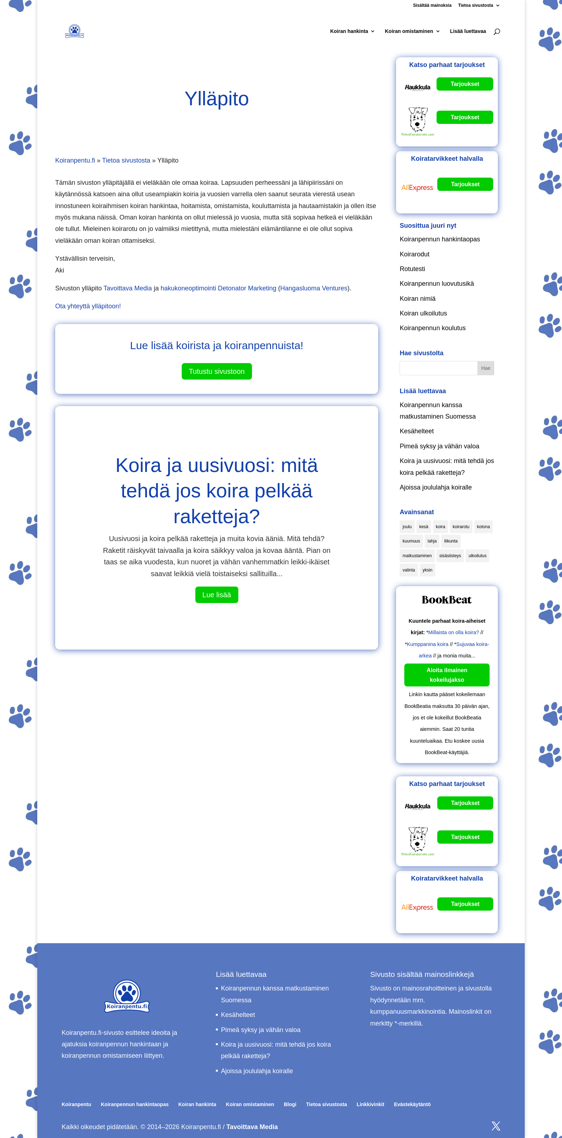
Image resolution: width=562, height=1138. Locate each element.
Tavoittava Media (128, 288)
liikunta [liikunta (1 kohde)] (450, 541)
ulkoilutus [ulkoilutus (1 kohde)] (477, 555)
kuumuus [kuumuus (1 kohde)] (411, 541)
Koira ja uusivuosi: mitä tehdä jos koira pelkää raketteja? (216, 490)
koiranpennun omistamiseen (102, 1055)
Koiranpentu (76, 1104)
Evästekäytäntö (412, 1104)
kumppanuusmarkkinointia (407, 1011)
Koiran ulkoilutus (423, 313)
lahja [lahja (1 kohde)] (432, 541)
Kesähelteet (417, 431)
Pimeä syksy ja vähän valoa (439, 446)
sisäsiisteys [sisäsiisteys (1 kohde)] (450, 555)
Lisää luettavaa (468, 31)
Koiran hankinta (349, 31)
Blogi (290, 1104)
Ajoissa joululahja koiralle (436, 487)
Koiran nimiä (417, 298)
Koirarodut (414, 254)
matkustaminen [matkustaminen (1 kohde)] (417, 555)
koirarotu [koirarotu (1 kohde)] (461, 526)
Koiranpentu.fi (75, 160)
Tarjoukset (465, 84)
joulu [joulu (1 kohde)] (407, 526)
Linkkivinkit (370, 1104)
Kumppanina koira (427, 644)
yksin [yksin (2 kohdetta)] (427, 570)
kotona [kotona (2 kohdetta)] (483, 526)
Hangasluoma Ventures (313, 288)
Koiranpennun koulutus (433, 328)
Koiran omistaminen (409, 31)
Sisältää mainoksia (432, 5)
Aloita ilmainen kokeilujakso (447, 675)
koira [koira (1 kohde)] (440, 526)
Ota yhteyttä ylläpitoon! (88, 306)
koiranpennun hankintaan (125, 1044)
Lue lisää (217, 595)
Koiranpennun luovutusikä (437, 283)
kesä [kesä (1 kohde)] (423, 526)
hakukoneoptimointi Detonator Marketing (218, 288)
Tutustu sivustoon (217, 371)
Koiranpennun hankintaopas (440, 239)
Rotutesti (412, 269)
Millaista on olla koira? (453, 632)
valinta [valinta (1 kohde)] (409, 570)
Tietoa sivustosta (475, 5)
